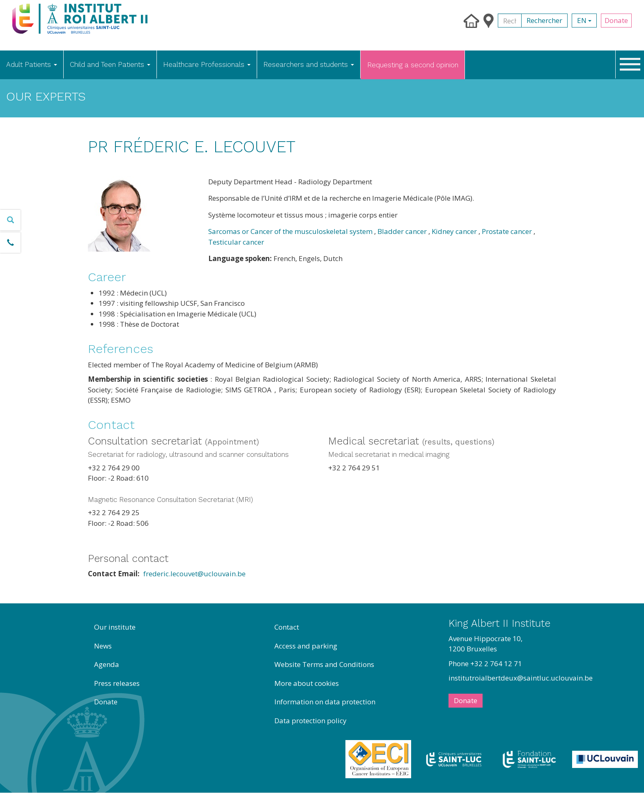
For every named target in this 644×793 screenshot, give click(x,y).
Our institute (115, 627)
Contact (286, 627)
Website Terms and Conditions (324, 664)
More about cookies (306, 683)
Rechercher (544, 20)
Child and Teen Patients (110, 64)
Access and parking (305, 646)
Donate (616, 20)
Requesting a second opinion (412, 65)
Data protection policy (310, 720)
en (584, 20)
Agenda (106, 664)
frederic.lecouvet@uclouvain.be (194, 573)
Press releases (117, 683)
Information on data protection (324, 701)
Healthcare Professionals (207, 64)
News (103, 646)
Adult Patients (31, 64)
